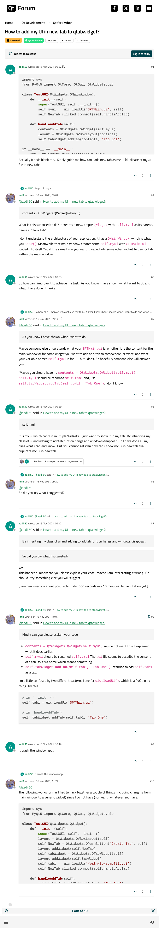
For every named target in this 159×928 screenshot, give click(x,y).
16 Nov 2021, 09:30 (47, 481)
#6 (152, 481)
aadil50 (23, 67)
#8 (152, 617)
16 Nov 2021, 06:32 (50, 67)
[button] (6, 922)
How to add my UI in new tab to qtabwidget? (74, 201)
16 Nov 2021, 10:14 (50, 744)
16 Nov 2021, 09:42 (50, 523)
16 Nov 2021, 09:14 (47, 319)
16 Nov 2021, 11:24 (47, 781)
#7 (152, 523)
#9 (152, 744)
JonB (21, 195)
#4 (152, 319)
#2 (152, 195)
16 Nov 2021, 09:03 (50, 277)
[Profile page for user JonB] (10, 198)
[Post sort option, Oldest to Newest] (22, 53)
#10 (152, 781)
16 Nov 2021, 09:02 (47, 195)
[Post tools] (150, 175)
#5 (152, 406)
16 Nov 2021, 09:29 (50, 406)
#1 (152, 67)
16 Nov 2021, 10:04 (47, 617)
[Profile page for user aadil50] (10, 70)
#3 (152, 277)
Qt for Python (34, 40)
